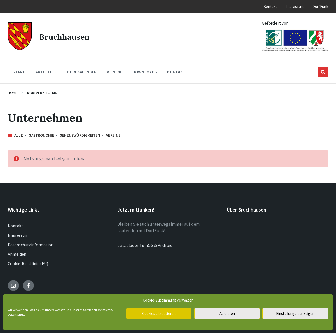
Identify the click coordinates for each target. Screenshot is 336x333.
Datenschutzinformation (30, 244)
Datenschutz (16, 314)
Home (12, 92)
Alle (18, 135)
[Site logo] (20, 48)
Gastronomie (41, 135)
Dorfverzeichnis (42, 92)
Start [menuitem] (19, 72)
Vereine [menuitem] (114, 72)
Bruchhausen (64, 37)
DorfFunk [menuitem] (320, 6)
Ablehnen (227, 313)
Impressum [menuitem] (295, 6)
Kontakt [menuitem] (270, 6)
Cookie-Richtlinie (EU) (28, 263)
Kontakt (15, 225)
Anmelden (17, 254)
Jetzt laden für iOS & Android (145, 245)
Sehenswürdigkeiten (80, 135)
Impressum (18, 235)
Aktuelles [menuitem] (46, 72)
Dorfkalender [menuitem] (82, 72)
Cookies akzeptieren (159, 313)
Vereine (113, 135)
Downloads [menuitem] (145, 72)
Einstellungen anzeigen (295, 313)
